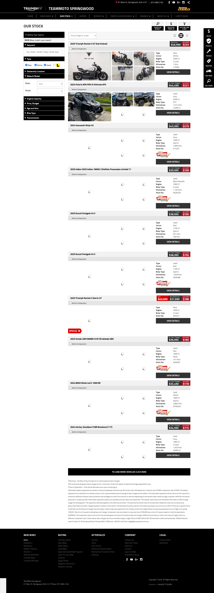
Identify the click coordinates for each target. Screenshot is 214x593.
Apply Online (63, 560)
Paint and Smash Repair (102, 548)
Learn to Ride (130, 551)
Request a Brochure (66, 563)
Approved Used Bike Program (70, 551)
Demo (38, 65)
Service (98, 16)
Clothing (95, 554)
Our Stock (66, 16)
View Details (173, 72)
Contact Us (129, 539)
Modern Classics (30, 548)
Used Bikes (62, 548)
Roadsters (28, 542)
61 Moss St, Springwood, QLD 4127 (131, 2)
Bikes (26, 539)
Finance (145, 16)
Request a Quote (65, 566)
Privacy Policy (165, 539)
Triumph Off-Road (31, 560)
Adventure (28, 545)
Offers (82, 16)
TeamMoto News (132, 554)
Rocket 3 (27, 551)
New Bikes (47, 16)
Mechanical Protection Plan (103, 551)
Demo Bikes (63, 545)
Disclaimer (163, 542)
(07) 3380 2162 (157, 2)
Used (47, 65)
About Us (163, 16)
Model (28, 90)
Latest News (182, 16)
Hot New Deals (64, 539)
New (28, 65)
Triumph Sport (30, 557)
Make (27, 83)
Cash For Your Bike (66, 554)
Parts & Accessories (122, 16)
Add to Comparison (79, 49)
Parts (94, 542)
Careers (128, 548)
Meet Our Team (131, 542)
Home (30, 16)
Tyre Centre (96, 545)
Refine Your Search (34, 34)
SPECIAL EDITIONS (31, 554)
